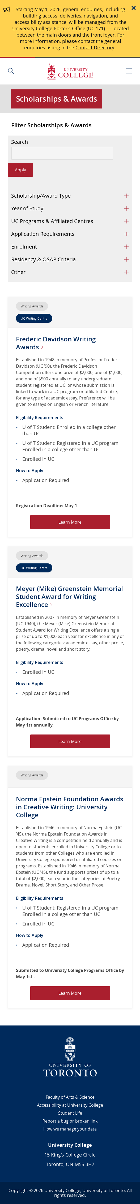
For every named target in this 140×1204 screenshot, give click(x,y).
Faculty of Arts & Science (70, 1097)
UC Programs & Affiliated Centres (52, 221)
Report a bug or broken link (70, 1121)
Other (18, 272)
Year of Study (27, 208)
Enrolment (24, 246)
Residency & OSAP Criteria (43, 259)
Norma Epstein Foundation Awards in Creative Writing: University (69, 807)
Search (19, 142)
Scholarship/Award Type (41, 195)
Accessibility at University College (70, 1105)
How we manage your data (70, 1129)
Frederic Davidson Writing (56, 343)
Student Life (70, 1113)
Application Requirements (43, 233)
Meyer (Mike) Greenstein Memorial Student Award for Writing (69, 596)
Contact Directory (94, 47)
